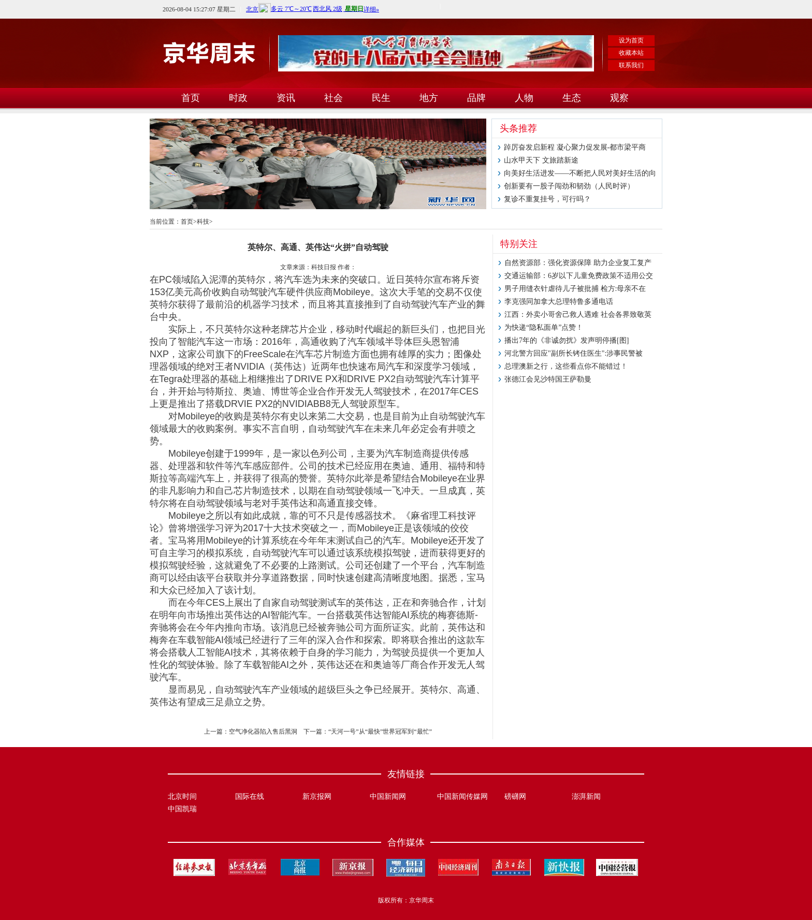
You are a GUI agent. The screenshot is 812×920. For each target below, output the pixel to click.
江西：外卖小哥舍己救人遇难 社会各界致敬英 (577, 314)
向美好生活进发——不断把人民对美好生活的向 (580, 173)
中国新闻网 (388, 796)
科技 (203, 221)
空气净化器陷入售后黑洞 (263, 731)
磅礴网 (515, 796)
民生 (381, 98)
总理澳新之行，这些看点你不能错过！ (566, 366)
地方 (428, 98)
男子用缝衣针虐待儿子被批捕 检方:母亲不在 (575, 289)
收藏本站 (631, 52)
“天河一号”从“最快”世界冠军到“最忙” (380, 731)
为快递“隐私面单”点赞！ (543, 327)
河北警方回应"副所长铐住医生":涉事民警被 (573, 353)
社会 (333, 98)
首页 (190, 98)
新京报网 (316, 796)
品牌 (476, 98)
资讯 (286, 98)
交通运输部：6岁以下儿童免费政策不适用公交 (578, 276)
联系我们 (631, 65)
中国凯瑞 (182, 809)
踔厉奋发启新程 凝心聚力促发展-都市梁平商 (575, 147)
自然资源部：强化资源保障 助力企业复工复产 (577, 263)
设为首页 (631, 40)
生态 (571, 98)
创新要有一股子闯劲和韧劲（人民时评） (569, 186)
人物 (524, 98)
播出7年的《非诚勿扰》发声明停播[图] (566, 340)
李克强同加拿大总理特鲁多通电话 (558, 301)
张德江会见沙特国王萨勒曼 (547, 379)
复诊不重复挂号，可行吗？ (547, 199)
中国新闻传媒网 (462, 796)
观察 (619, 98)
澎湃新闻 (586, 796)
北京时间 (182, 796)
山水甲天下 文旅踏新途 (541, 160)
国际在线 (249, 796)
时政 (238, 98)
